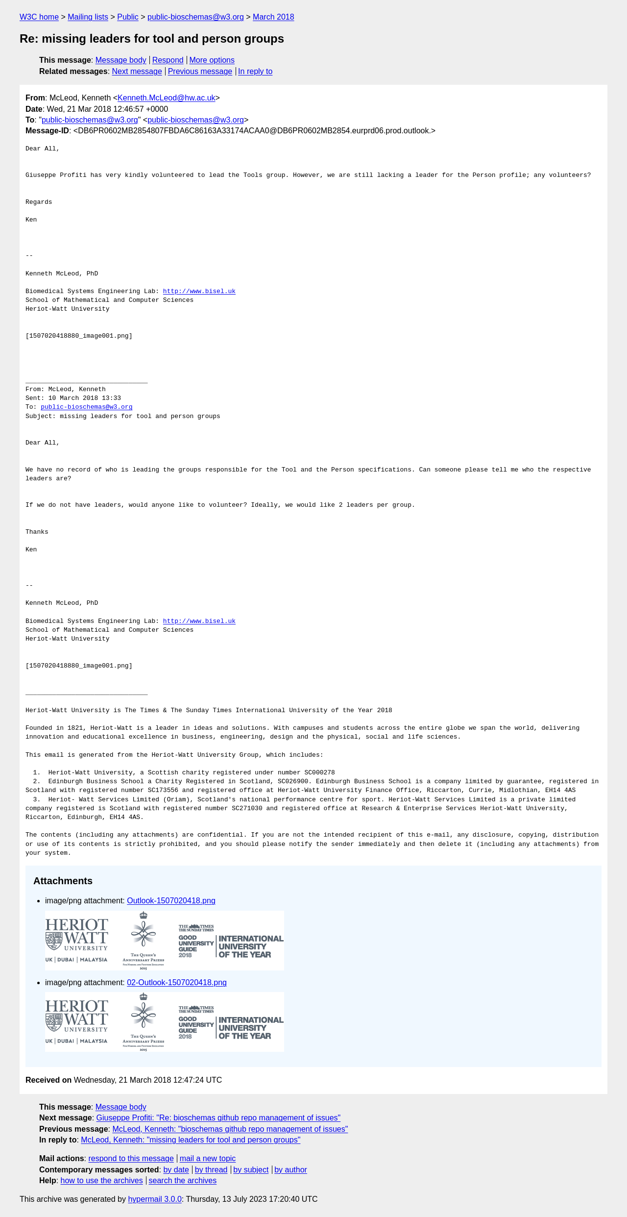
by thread (211, 1170)
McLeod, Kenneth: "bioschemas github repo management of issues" (230, 1129)
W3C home (39, 17)
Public (128, 17)
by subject (250, 1170)
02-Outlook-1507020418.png (177, 982)
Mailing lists (88, 17)
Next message (137, 71)
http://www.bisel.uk (199, 291)
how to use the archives (102, 1180)
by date (176, 1170)
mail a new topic (208, 1158)
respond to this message (130, 1158)
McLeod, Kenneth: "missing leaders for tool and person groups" (190, 1140)
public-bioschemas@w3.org (195, 17)
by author (290, 1170)
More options (212, 60)
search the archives (183, 1180)
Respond (168, 60)
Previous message (200, 71)
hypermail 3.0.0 (154, 1199)
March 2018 (273, 17)
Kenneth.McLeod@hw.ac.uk (166, 98)
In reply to (255, 71)
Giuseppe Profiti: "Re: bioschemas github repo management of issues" (218, 1118)
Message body (121, 60)
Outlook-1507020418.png (171, 900)
